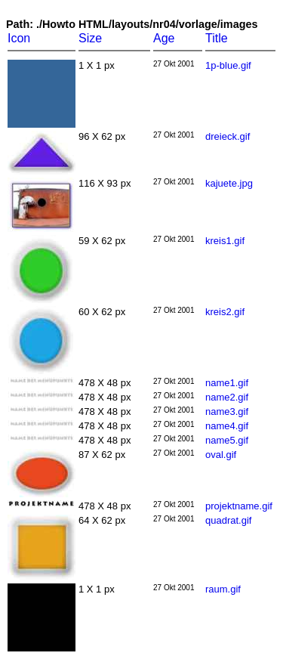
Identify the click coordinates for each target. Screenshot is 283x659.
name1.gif (226, 382)
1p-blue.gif (228, 65)
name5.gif (226, 440)
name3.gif (226, 411)
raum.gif (223, 589)
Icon (19, 38)
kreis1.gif (225, 240)
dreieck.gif (227, 136)
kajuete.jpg (229, 183)
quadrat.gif (228, 520)
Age (163, 38)
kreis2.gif (225, 311)
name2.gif (226, 397)
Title (216, 38)
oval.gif (220, 454)
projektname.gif (238, 506)
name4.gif (226, 426)
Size (90, 38)
